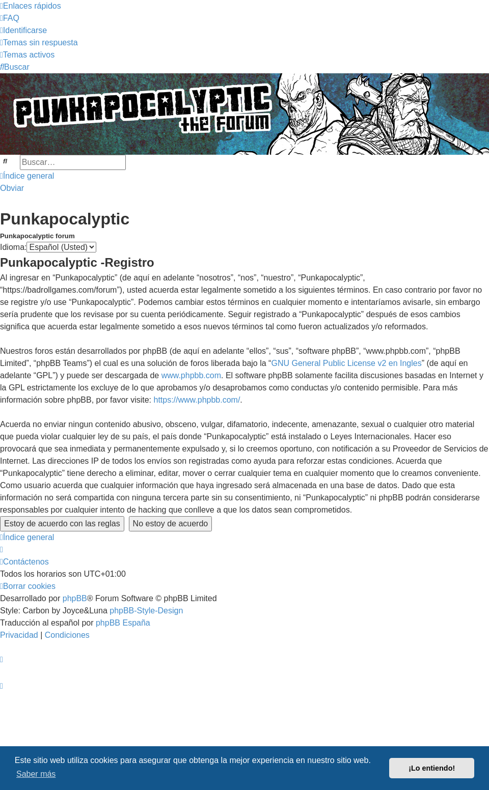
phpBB (75, 598)
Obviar (12, 188)
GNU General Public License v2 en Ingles (346, 363)
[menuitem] (9, 18)
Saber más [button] (36, 774)
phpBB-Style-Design (146, 610)
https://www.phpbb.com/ (196, 400)
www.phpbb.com (191, 375)
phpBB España (123, 622)
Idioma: (13, 247)
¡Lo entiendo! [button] (432, 768)
